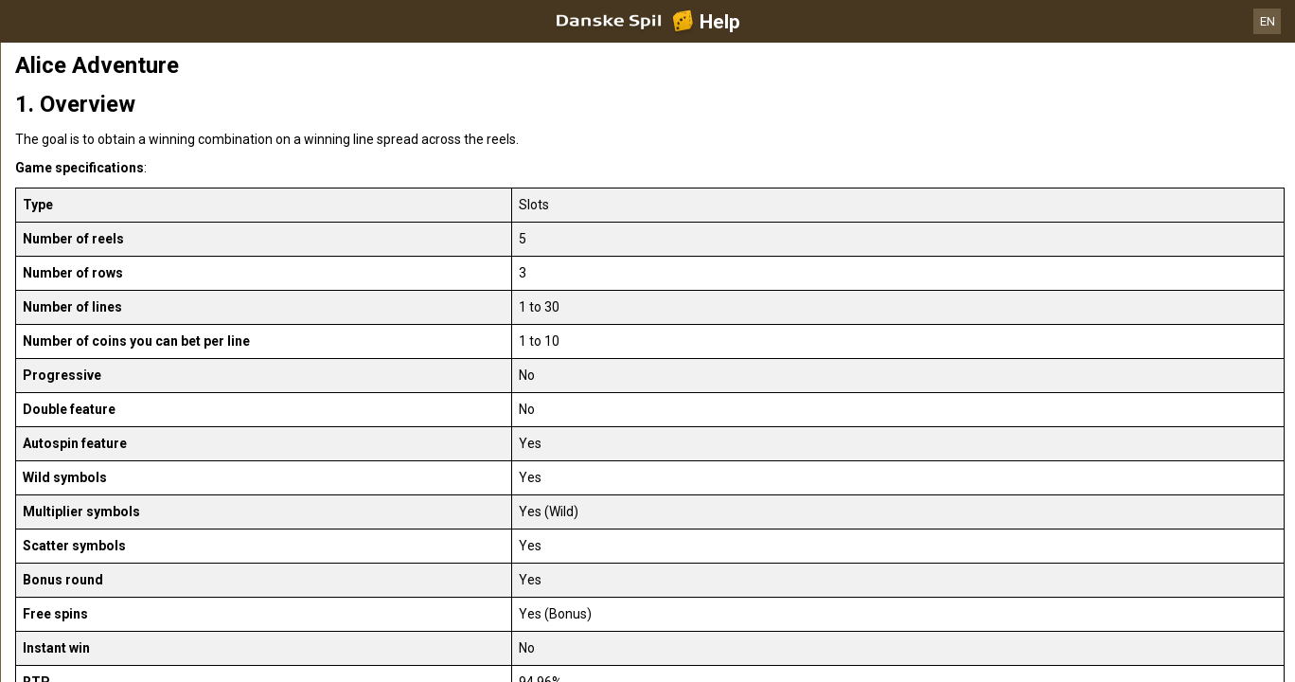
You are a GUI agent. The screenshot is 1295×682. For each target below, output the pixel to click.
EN (1267, 21)
